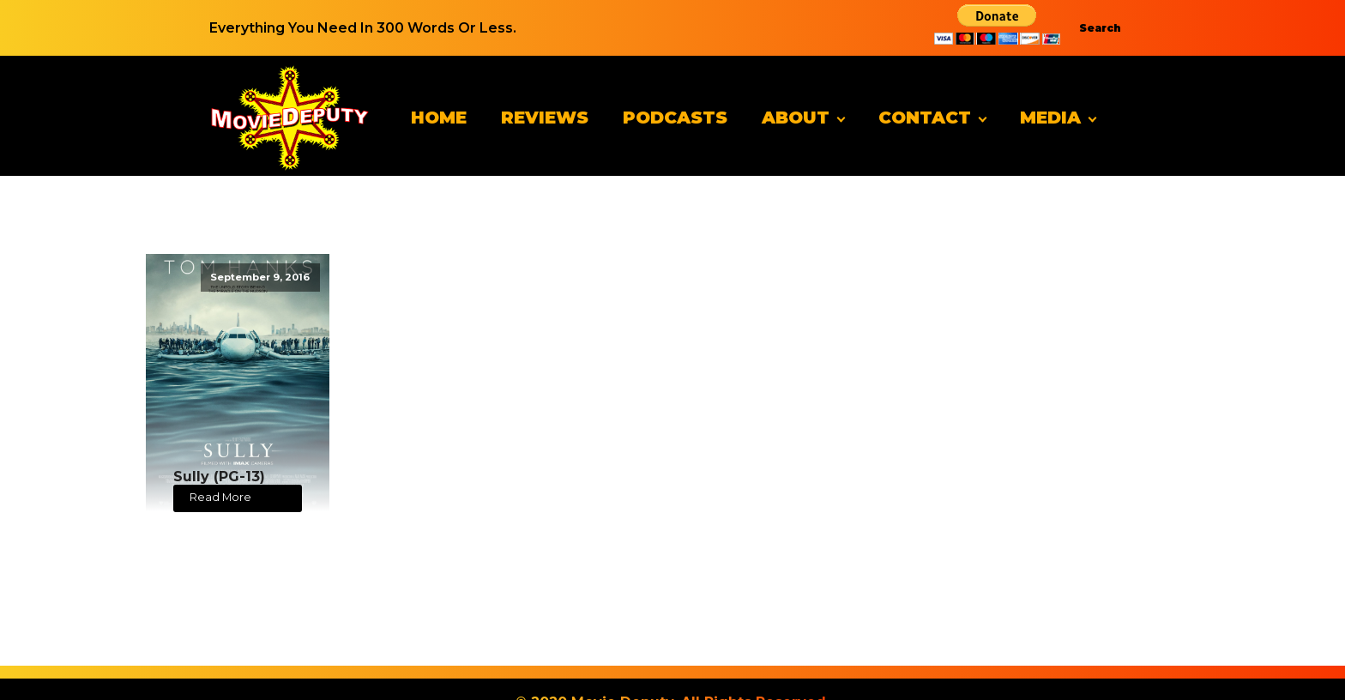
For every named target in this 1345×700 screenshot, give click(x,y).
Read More (220, 497)
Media (1050, 117)
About (795, 117)
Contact (924, 117)
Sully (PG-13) (219, 476)
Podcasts (675, 117)
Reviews (544, 117)
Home (439, 117)
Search (1100, 27)
